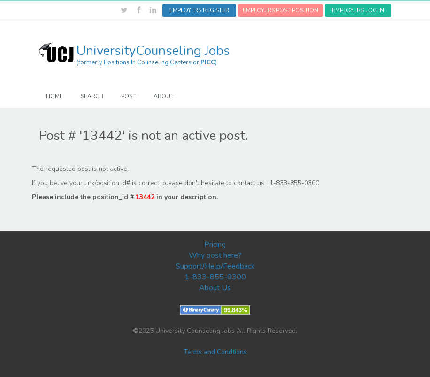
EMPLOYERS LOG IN (358, 10)
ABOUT (164, 96)
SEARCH (92, 96)
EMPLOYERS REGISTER (199, 10)
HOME (54, 96)
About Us (215, 288)
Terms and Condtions (215, 351)
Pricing (215, 244)
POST (128, 96)
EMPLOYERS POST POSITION (280, 10)
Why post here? (215, 255)
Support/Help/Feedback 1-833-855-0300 (215, 271)
